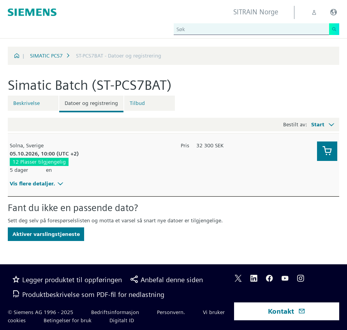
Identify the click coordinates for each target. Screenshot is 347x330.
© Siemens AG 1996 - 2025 (40, 312)
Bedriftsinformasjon (115, 312)
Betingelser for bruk (68, 320)
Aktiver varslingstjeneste (46, 234)
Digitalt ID (121, 320)
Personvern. (171, 312)
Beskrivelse (26, 103)
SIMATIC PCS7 (46, 55)
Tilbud (137, 103)
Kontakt (286, 311)
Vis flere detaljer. (37, 183)
